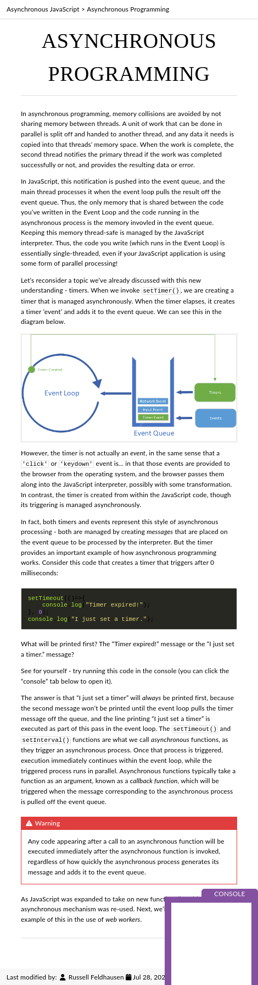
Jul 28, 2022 (151, 975)
